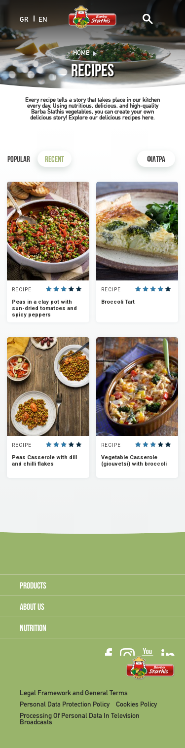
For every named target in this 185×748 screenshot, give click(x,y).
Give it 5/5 (78, 288)
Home (81, 53)
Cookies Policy (136, 705)
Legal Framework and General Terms (74, 693)
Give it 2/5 (56, 288)
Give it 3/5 (64, 288)
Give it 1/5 (48, 288)
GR (24, 19)
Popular (18, 160)
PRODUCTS (33, 586)
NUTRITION (33, 629)
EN (42, 19)
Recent (54, 160)
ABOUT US (32, 607)
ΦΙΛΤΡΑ (156, 160)
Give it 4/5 (71, 288)
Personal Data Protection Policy (65, 705)
